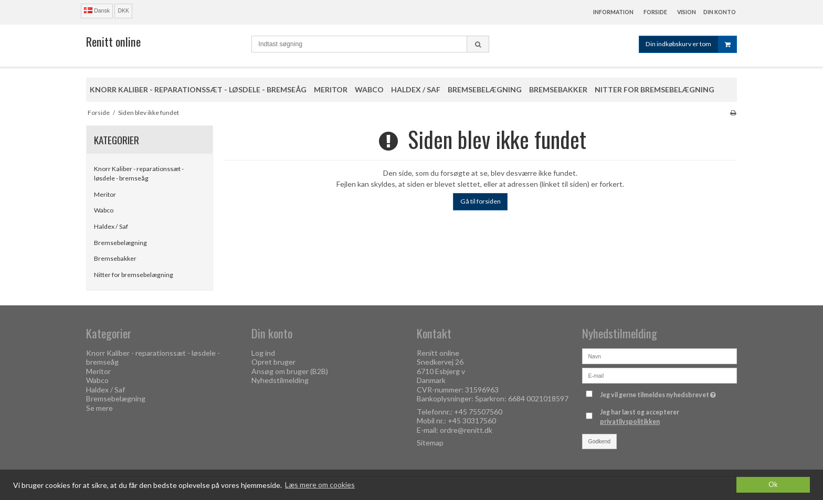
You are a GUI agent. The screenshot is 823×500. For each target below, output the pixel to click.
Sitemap (430, 442)
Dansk (97, 10)
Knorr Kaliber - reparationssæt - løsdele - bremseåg (139, 173)
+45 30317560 (472, 420)
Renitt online (113, 41)
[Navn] (659, 354)
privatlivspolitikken (630, 421)
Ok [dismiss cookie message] (773, 484)
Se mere (99, 407)
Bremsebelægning (120, 243)
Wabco (103, 210)
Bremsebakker (115, 258)
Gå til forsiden (480, 201)
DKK (123, 10)
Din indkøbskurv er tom (691, 44)
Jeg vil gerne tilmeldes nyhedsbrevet (659, 393)
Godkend (599, 441)
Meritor (105, 194)
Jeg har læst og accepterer (639, 416)
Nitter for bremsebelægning (133, 275)
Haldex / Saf (111, 226)
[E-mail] (659, 374)
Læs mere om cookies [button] (320, 484)
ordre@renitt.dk (466, 429)
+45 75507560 (478, 411)
